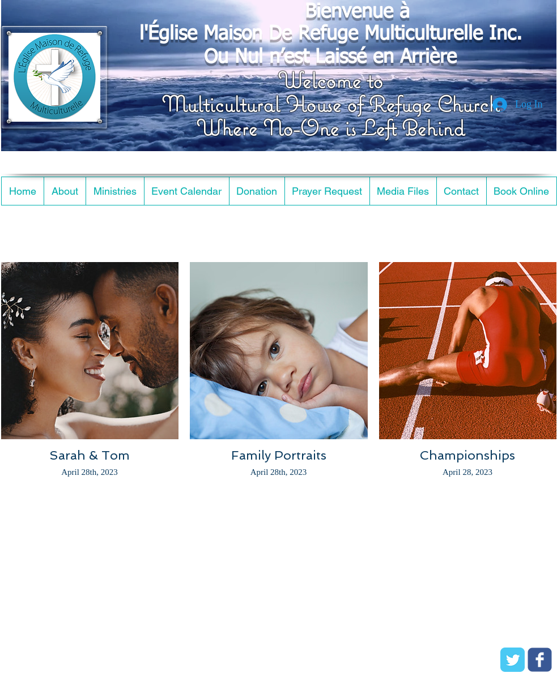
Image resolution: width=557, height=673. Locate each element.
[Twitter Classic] (512, 660)
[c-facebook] (540, 660)
